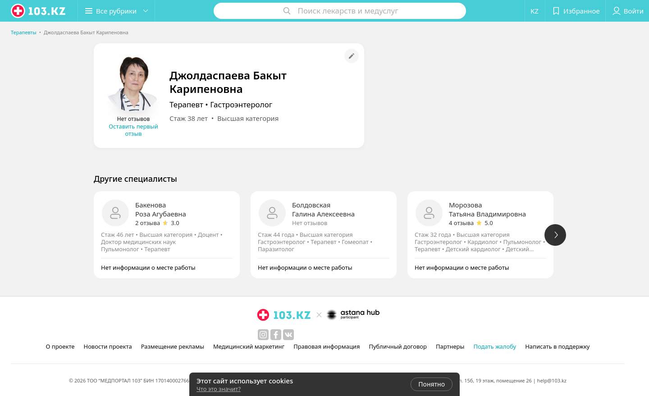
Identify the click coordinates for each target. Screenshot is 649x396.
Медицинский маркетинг (248, 346)
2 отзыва (147, 223)
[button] (116, 10)
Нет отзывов (309, 223)
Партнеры (450, 346)
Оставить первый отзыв (133, 130)
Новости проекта (107, 346)
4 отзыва (461, 223)
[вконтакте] (288, 334)
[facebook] (275, 334)
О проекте (60, 346)
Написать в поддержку (557, 346)
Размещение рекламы (172, 346)
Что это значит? (219, 389)
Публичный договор (397, 346)
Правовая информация (326, 346)
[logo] (39, 11)
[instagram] (263, 334)
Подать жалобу (494, 346)
